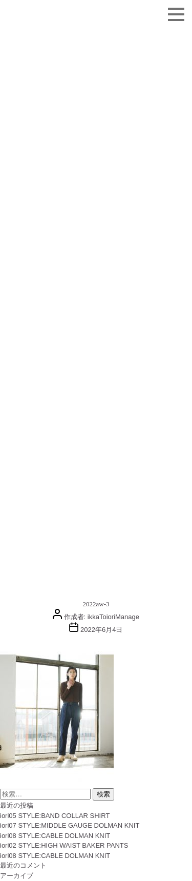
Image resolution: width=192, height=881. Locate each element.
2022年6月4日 (101, 629)
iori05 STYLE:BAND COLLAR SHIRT (55, 815)
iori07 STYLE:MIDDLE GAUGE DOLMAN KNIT (69, 825)
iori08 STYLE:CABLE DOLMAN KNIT (55, 835)
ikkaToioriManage (113, 617)
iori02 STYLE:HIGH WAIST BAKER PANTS (64, 845)
